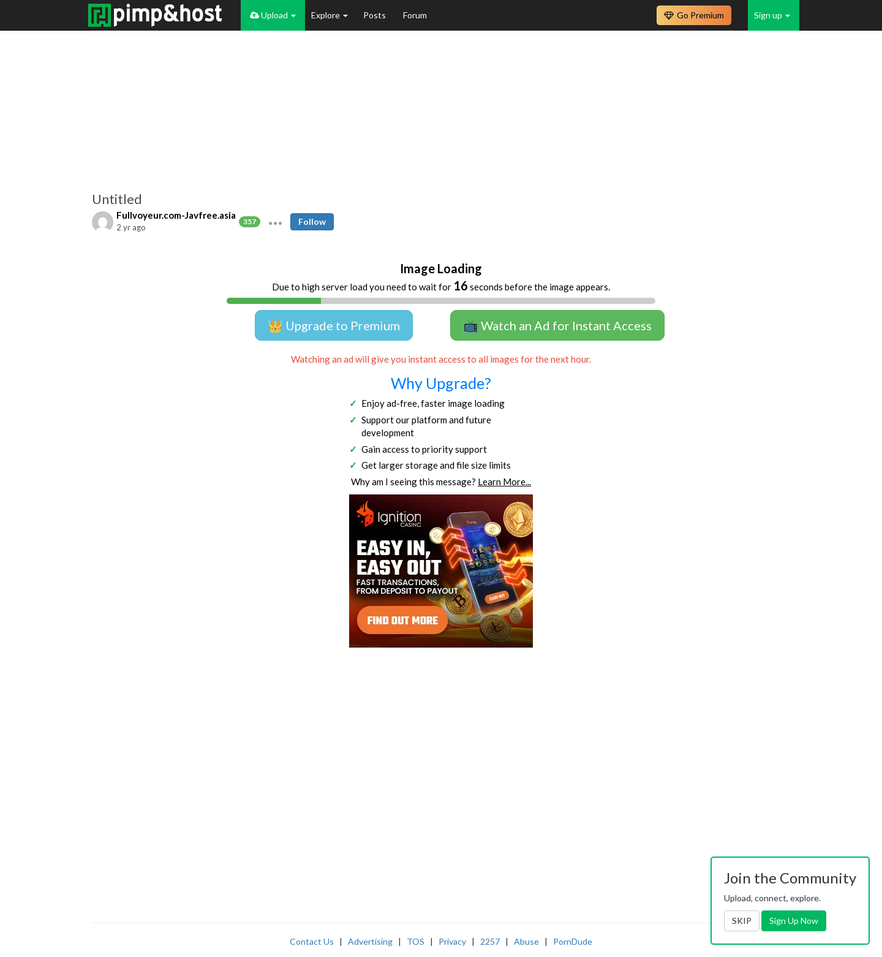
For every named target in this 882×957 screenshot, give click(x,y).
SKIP (742, 920)
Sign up (772, 15)
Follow (312, 221)
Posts (375, 15)
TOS (415, 941)
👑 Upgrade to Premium (334, 325)
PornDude (572, 941)
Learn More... (504, 481)
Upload (273, 15)
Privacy (452, 941)
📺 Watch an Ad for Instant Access (557, 325)
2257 (490, 941)
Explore (329, 15)
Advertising (370, 941)
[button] (275, 221)
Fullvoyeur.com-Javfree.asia (176, 215)
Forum (415, 15)
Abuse (526, 941)
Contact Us (312, 941)
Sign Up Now (793, 920)
